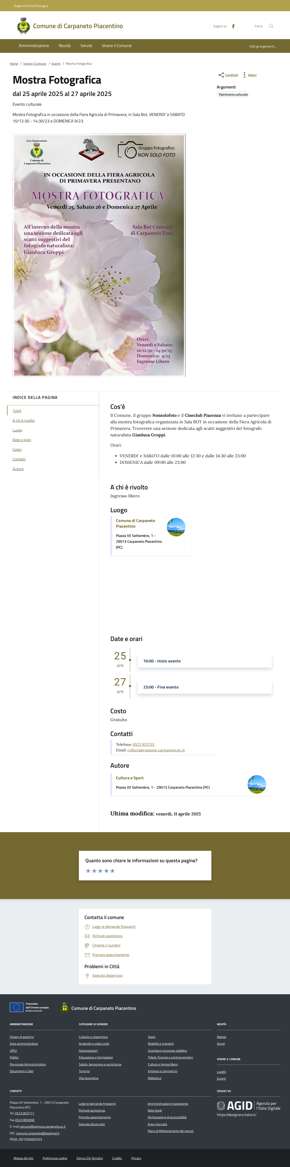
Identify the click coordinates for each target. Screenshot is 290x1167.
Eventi (56, 63)
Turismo (84, 1071)
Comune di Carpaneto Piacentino (135, 523)
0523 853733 (143, 744)
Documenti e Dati (21, 1071)
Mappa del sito (23, 1158)
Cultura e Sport (130, 778)
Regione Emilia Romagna (31, 5)
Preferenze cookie (55, 1158)
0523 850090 (25, 1120)
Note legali (155, 1110)
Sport (151, 1036)
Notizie (221, 1036)
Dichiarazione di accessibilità (167, 1117)
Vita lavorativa (88, 1078)
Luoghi (221, 1071)
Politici (14, 1057)
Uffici (13, 1050)
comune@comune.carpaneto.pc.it (43, 1126)
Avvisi (221, 1043)
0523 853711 (24, 1113)
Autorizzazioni (88, 1050)
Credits (117, 1158)
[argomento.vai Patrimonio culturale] (233, 94)
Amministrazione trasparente (168, 1103)
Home (14, 63)
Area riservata (157, 1124)
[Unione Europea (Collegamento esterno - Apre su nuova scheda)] (30, 1008)
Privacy (136, 1158)
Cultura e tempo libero (163, 1064)
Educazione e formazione (96, 1057)
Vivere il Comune (34, 63)
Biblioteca (154, 1078)
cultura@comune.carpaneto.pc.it (156, 750)
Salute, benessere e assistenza (100, 1064)
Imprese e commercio (162, 1071)
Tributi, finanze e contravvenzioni (170, 1057)
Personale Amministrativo (28, 1064)
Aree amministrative (24, 1043)
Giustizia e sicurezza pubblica (167, 1050)
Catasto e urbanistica (93, 1036)
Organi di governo (22, 1036)
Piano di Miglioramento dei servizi (170, 1130)
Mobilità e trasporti (161, 1043)
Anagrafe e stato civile (94, 1043)
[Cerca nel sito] (271, 26)
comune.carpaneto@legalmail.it (37, 1133)
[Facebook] (231, 26)
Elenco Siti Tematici (90, 1158)
